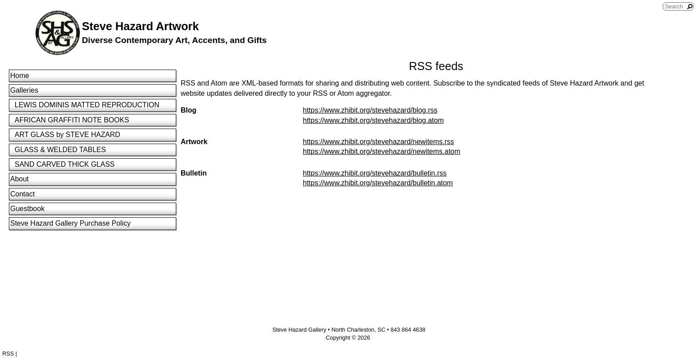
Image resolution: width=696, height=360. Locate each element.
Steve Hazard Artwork (140, 26)
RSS (8, 353)
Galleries (24, 90)
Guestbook (27, 208)
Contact (22, 194)
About (19, 179)
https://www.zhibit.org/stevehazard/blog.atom (373, 120)
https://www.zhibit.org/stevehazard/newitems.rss (378, 141)
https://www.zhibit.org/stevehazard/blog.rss (370, 110)
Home (19, 75)
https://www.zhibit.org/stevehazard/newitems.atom (381, 151)
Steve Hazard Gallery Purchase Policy (70, 223)
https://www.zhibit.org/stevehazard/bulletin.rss (375, 173)
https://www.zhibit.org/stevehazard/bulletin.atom (378, 183)
